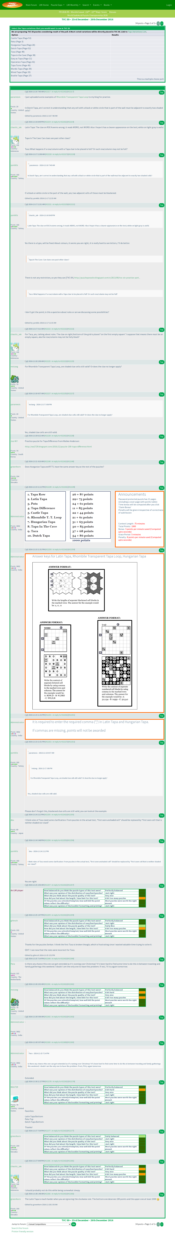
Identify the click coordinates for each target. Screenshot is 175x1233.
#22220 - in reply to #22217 (56, 154)
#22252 (71, 741)
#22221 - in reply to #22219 (56, 204)
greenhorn (16, 466)
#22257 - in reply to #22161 (55, 885)
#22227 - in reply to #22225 (55, 393)
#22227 (70, 393)
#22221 (71, 204)
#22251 (71, 715)
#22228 (70, 435)
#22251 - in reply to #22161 (56, 715)
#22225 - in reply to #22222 (55, 361)
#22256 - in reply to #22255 (55, 840)
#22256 (70, 840)
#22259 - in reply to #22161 (55, 915)
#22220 (71, 154)
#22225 (70, 361)
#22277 (70, 1130)
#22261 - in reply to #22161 (55, 984)
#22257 (70, 885)
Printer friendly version (22, 1231)
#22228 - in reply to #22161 (55, 435)
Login (169, 5)
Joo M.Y (14, 441)
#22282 (70, 1193)
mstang (14, 366)
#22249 (71, 487)
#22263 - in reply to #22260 (55, 1042)
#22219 (70, 122)
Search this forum (20, 1228)
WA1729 (14, 1087)
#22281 (70, 1161)
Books (107, 5)
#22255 (70, 814)
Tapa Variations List (137, 31)
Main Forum (32, 4)
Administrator (17, 516)
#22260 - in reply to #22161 (55, 958)
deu (12, 820)
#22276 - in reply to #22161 (56, 1081)
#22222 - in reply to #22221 (55, 329)
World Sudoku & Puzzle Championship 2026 (87, 15)
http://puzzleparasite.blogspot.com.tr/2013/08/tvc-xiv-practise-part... (107, 277)
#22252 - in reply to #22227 (56, 741)
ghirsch (14, 920)
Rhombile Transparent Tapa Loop (72, 97)
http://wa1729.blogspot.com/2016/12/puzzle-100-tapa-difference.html (58, 446)
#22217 (70, 91)
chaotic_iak (16, 127)
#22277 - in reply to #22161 (55, 1130)
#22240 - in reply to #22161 (55, 461)
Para (13, 963)
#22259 (70, 915)
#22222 (70, 329)
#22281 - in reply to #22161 (55, 1161)
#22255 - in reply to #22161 (55, 814)
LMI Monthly (73, 5)
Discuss (112, 12)
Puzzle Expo (57, 5)
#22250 (71, 549)
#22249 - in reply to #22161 (56, 487)
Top (161, 92)
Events (96, 5)
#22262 (70, 1016)
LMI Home (44, 4)
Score (104, 12)
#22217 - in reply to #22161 (55, 91)
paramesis (15, 97)
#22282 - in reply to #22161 (55, 1193)
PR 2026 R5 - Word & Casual (71, 12)
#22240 (70, 461)
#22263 (70, 1042)
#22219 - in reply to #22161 (55, 122)
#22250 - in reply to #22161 (56, 549)
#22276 (71, 1081)
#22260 (70, 958)
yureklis (14, 165)
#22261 (70, 984)
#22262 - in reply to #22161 (55, 1016)
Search (86, 5)
